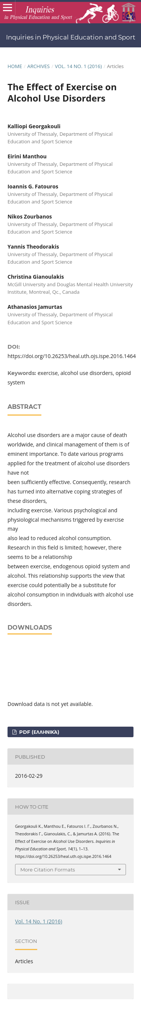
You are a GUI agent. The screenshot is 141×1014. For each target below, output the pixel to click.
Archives (38, 66)
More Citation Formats (47, 870)
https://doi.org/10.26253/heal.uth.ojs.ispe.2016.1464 (72, 356)
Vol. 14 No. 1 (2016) (78, 66)
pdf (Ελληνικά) (38, 732)
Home (15, 66)
